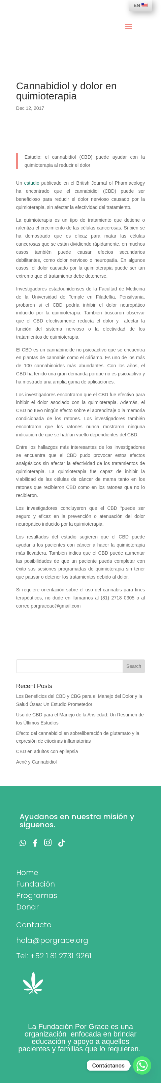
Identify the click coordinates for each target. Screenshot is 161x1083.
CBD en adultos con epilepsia (47, 751)
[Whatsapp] (142, 1065)
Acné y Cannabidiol (36, 762)
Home (27, 872)
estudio (32, 183)
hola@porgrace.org (52, 940)
